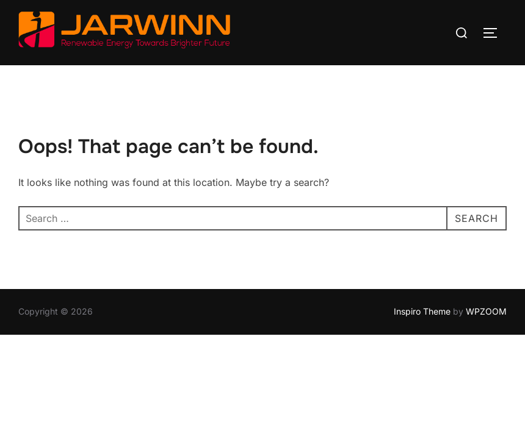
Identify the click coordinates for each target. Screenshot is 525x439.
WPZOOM (486, 311)
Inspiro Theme (422, 311)
